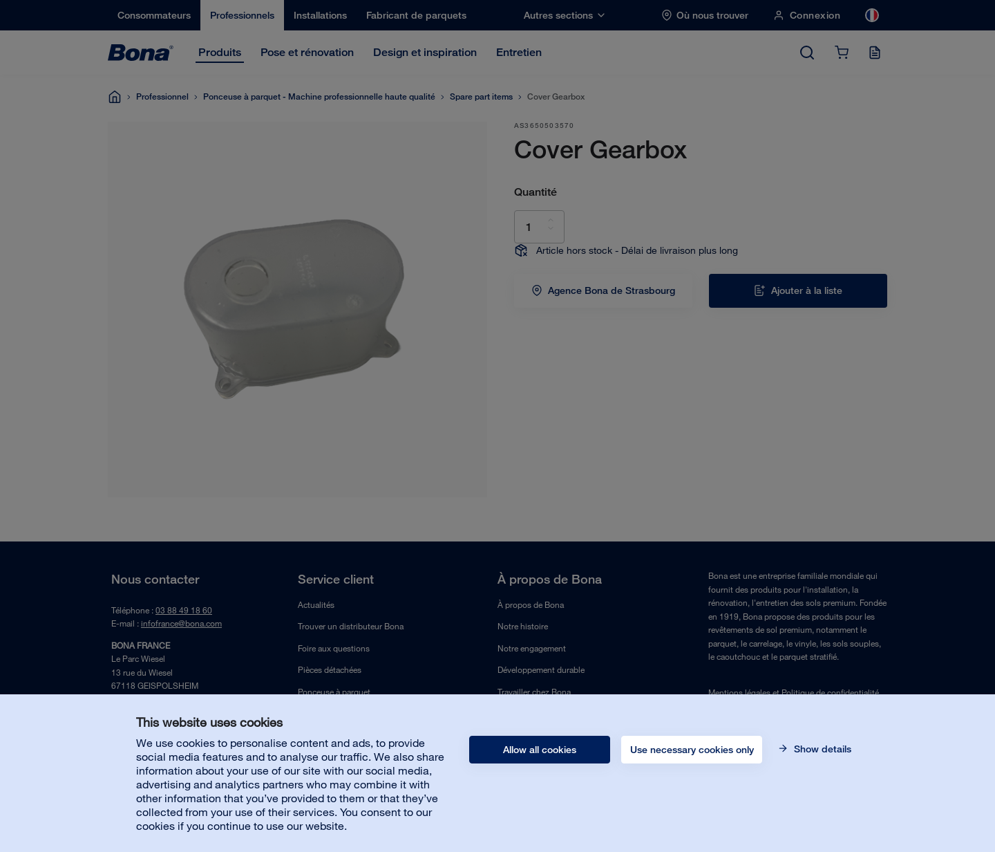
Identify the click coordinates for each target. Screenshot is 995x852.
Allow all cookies (539, 749)
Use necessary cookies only (692, 749)
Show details (821, 749)
